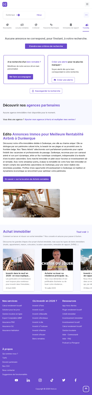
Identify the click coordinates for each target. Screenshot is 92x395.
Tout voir (82, 231)
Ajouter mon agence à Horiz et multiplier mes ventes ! (50, 119)
